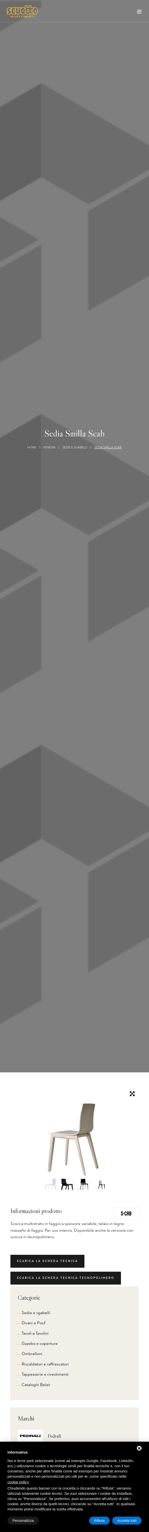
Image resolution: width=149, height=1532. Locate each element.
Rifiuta (99, 1520)
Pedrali (54, 1436)
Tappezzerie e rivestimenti (45, 1374)
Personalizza (23, 1520)
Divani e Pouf (33, 1323)
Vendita (49, 447)
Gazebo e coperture (40, 1343)
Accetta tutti (127, 1520)
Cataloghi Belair (36, 1384)
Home (31, 447)
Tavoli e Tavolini (35, 1333)
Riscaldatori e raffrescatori (45, 1364)
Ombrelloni (32, 1353)
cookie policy (18, 1482)
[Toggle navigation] (139, 12)
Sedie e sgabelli (74, 447)
